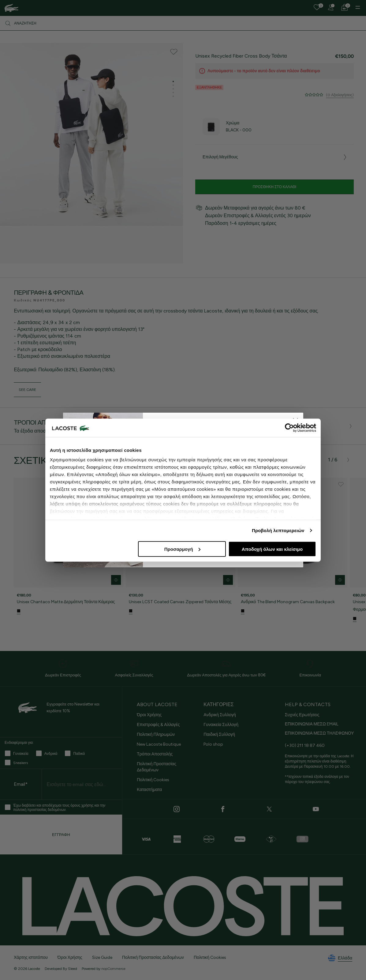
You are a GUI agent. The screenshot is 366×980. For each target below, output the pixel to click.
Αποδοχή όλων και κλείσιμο (272, 548)
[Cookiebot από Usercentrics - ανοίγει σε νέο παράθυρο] (289, 427)
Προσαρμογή (182, 548)
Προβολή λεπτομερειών (278, 530)
